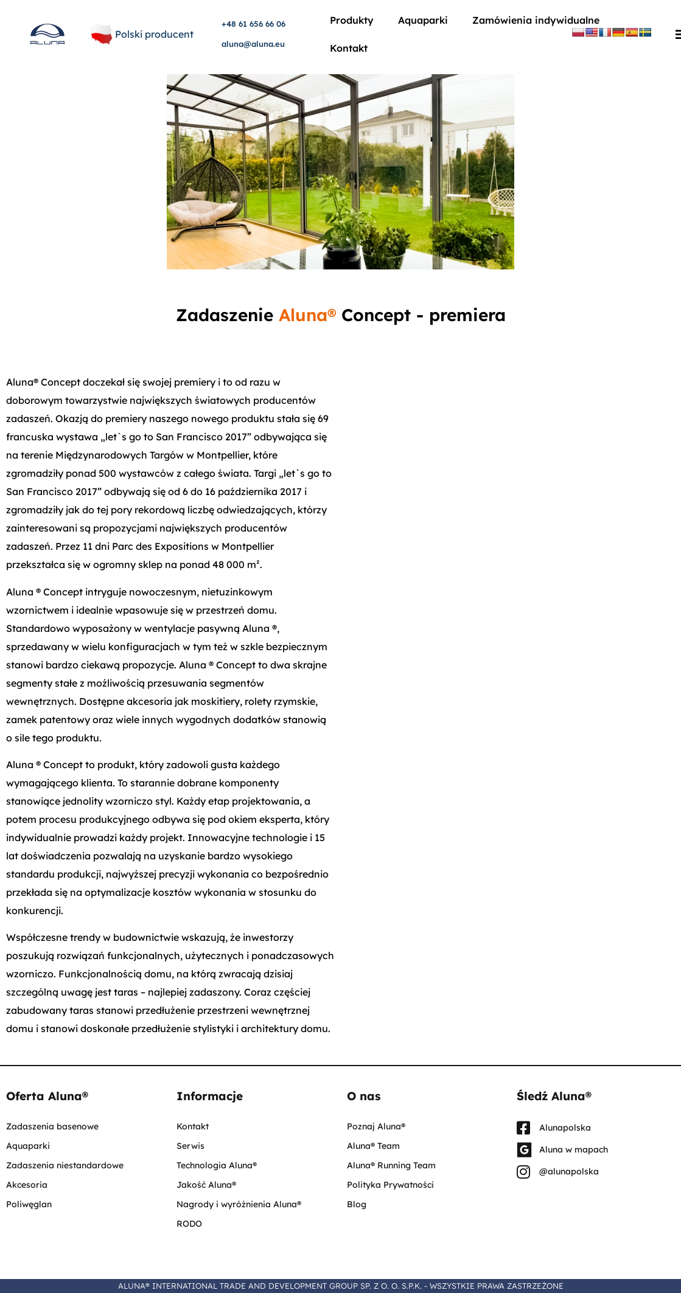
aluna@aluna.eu (253, 44)
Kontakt (349, 48)
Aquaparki (423, 20)
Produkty (352, 20)
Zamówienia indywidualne (535, 20)
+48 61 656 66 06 (253, 24)
